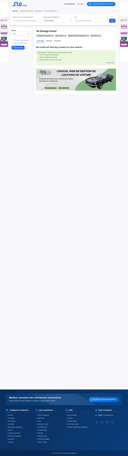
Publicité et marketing (13, 436)
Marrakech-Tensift (42, 424)
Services (9, 430)
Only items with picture (21, 40)
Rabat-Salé (40, 418)
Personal (49, 41)
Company (57, 41)
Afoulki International (70, 453)
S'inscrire (80, 4)
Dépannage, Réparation (14, 427)
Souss (38, 421)
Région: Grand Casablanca (77, 36)
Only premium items (20, 43)
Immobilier (10, 424)
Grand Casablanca (42, 415)
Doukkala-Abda (41, 430)
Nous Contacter (71, 415)
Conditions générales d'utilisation (77, 427)
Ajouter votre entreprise (104, 399)
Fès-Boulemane (41, 427)
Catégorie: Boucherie (44, 36)
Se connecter (69, 4)
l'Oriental (39, 433)
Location (9, 415)
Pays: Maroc (60, 36)
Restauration (11, 421)
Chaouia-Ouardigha (43, 439)
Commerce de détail (13, 433)
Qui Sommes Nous (72, 424)
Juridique (9, 442)
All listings (40, 41)
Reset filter (110, 63)
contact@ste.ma (108, 415)
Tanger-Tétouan (41, 442)
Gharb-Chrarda (41, 436)
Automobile (10, 418)
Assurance (10, 439)
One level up (18, 375)
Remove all (94, 36)
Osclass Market (71, 421)
